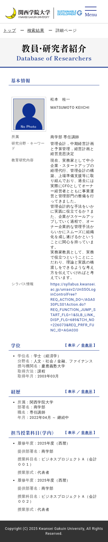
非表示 (86, 345)
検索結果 (35, 30)
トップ (9, 30)
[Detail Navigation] (90, 12)
